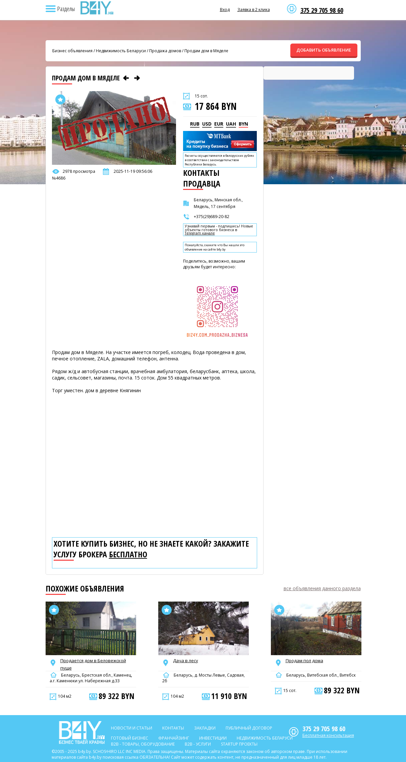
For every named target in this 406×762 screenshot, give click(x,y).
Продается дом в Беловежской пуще (93, 664)
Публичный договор (249, 728)
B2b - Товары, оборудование (143, 744)
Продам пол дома (304, 660)
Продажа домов (165, 51)
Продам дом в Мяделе (206, 51)
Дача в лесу (185, 660)
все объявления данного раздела (322, 588)
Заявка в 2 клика (253, 9)
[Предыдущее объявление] (126, 78)
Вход (225, 9)
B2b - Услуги (198, 744)
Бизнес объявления (72, 51)
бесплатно (128, 554)
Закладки (205, 728)
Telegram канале (200, 233)
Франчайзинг (173, 738)
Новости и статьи (131, 728)
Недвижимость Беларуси (121, 51)
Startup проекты (239, 744)
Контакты (173, 728)
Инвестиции (213, 738)
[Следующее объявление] (137, 78)
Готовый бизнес (129, 738)
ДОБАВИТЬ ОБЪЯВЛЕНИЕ (323, 50)
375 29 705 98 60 (321, 10)
